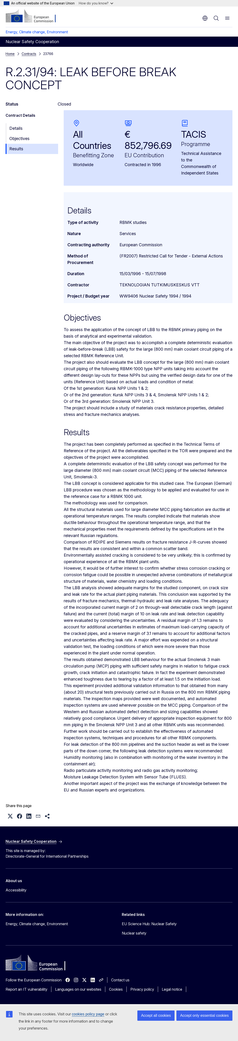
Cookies (116, 989)
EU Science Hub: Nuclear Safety (149, 923)
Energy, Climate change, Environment (37, 32)
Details (16, 128)
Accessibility (16, 890)
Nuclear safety (134, 933)
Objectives (19, 138)
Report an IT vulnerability (26, 989)
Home (10, 54)
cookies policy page (88, 1014)
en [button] (205, 18)
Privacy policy (142, 989)
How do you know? (96, 3)
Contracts (29, 54)
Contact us (120, 980)
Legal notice (172, 989)
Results (16, 148)
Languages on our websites (78, 989)
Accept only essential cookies (204, 1015)
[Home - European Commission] (34, 16)
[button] (10, 816)
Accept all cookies (156, 1015)
